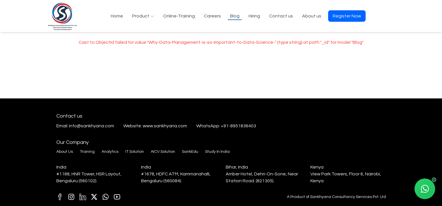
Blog (234, 16)
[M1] (59, 196)
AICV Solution (163, 152)
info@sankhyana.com (91, 126)
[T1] (117, 196)
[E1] (105, 196)
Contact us (281, 16)
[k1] (94, 196)
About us (311, 16)
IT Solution (134, 152)
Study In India (217, 152)
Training (87, 152)
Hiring (254, 16)
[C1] (71, 196)
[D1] (82, 196)
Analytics (110, 152)
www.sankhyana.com (165, 126)
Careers (212, 16)
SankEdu (190, 152)
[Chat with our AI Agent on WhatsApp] (425, 189)
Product (143, 16)
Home (117, 16)
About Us (64, 152)
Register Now (347, 16)
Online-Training (179, 16)
